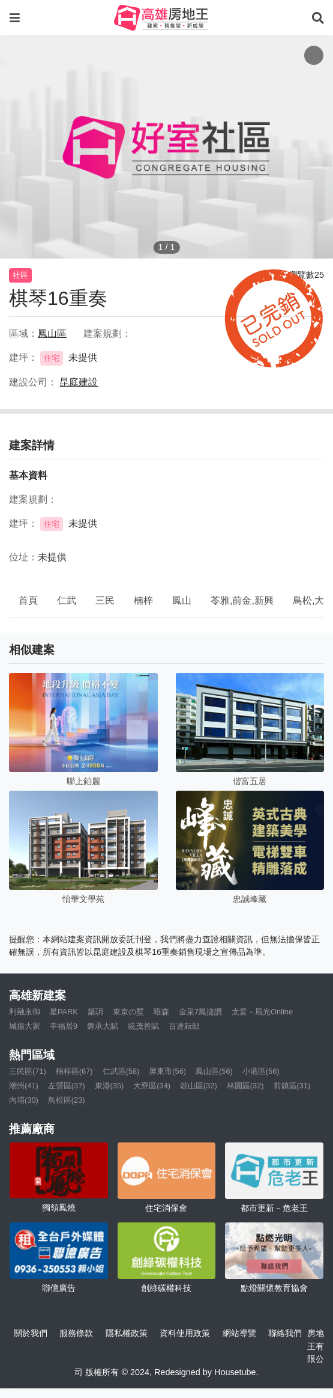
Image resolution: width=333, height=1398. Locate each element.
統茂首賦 (143, 1026)
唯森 (161, 1011)
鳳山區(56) (214, 1071)
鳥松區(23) (66, 1100)
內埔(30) (23, 1100)
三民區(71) (27, 1071)
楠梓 (143, 600)
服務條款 (76, 1333)
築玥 (95, 1011)
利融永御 (24, 1011)
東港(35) (109, 1085)
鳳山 (181, 600)
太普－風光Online (262, 1011)
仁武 (66, 600)
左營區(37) (66, 1085)
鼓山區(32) (198, 1085)
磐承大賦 (102, 1026)
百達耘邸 (184, 1026)
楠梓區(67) (74, 1071)
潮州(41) (23, 1085)
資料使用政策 (185, 1333)
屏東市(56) (167, 1071)
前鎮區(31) (292, 1085)
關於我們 (30, 1333)
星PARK (64, 1011)
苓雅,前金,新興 (242, 600)
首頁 (28, 600)
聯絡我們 (285, 1333)
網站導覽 (239, 1333)
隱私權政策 (127, 1333)
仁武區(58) (121, 1071)
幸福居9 (63, 1026)
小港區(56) (261, 1071)
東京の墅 (128, 1011)
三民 (105, 600)
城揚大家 (24, 1026)
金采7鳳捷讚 (200, 1011)
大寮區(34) (151, 1085)
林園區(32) (245, 1085)
